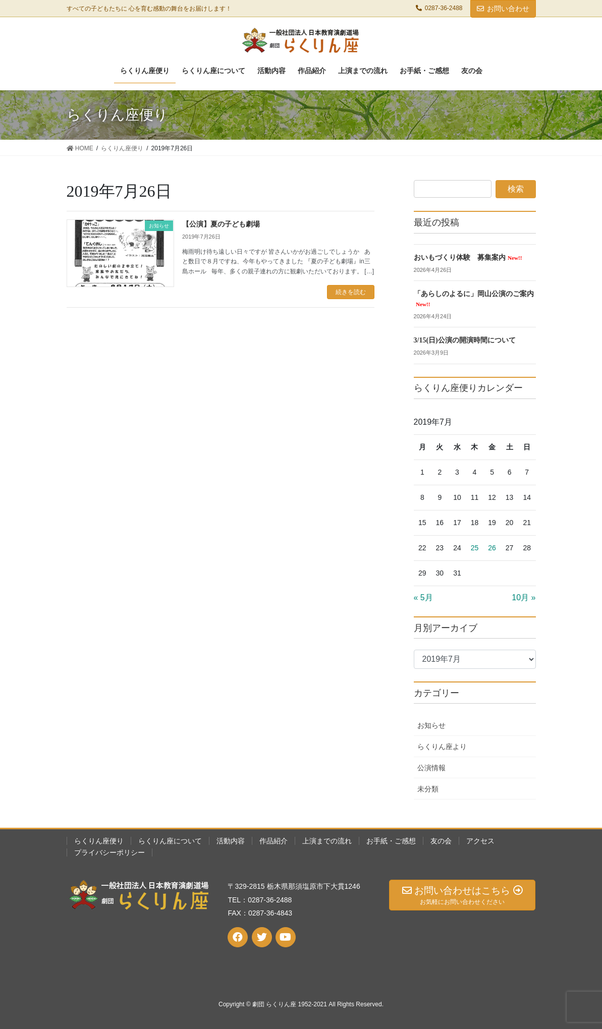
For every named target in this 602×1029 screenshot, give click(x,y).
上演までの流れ (327, 841)
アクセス (480, 841)
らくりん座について (170, 841)
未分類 (428, 789)
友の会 (441, 841)
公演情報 (431, 768)
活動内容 (230, 841)
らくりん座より (442, 746)
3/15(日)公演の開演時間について (465, 340)
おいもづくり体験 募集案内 (468, 257)
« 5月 (423, 597)
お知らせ (431, 725)
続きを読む (351, 292)
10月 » (523, 597)
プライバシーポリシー (109, 852)
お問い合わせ (503, 9)
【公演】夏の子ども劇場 (221, 224)
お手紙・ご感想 (391, 841)
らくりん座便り (99, 841)
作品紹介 (273, 841)
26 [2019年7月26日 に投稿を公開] (492, 548)
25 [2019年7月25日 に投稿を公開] (475, 548)
